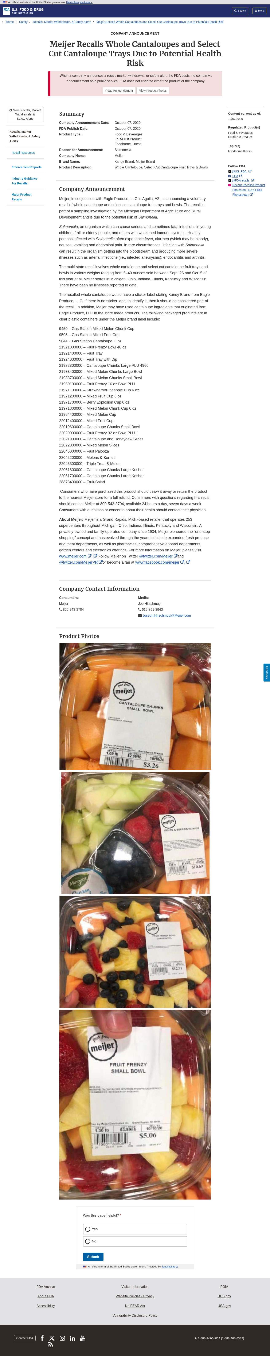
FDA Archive (45, 1286)
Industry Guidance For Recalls (25, 181)
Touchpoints (168, 1266)
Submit (93, 1257)
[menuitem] (245, 117)
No (94, 1241)
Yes (95, 1229)
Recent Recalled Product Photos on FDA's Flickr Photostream (248, 189)
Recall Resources (23, 152)
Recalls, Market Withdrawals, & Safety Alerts (62, 22)
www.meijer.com (73, 556)
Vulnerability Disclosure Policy (135, 1315)
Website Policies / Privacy (135, 1296)
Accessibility (45, 1306)
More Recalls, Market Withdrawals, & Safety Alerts (25, 114)
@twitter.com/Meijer (155, 556)
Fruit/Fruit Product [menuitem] (240, 137)
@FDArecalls (241, 180)
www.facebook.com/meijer (157, 562)
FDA (235, 176)
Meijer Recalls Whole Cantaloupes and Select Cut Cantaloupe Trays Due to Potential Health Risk (160, 22)
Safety (23, 22)
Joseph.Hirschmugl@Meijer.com (166, 615)
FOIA (224, 1286)
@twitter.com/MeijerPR (78, 562)
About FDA (46, 1296)
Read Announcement (119, 90)
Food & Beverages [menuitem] (240, 132)
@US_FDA (239, 171)
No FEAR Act (135, 1306)
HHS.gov (224, 1296)
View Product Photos (153, 90)
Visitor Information (135, 1286)
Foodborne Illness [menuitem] (240, 151)
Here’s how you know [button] (79, 2)
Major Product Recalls (21, 197)
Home (10, 22)
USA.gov (224, 1306)
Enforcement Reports (27, 167)
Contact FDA (24, 1338)
